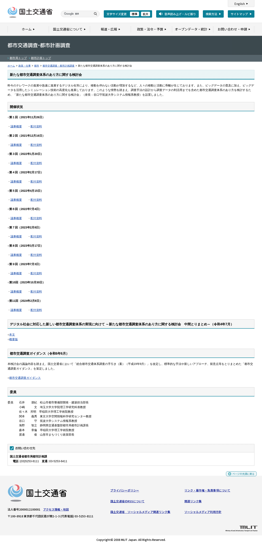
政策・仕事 (24, 65)
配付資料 (36, 126)
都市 (36, 65)
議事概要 (16, 126)
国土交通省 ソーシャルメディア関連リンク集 (140, 513)
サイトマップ (239, 14)
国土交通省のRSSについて (127, 502)
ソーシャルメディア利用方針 (202, 513)
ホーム (11, 65)
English (239, 4)
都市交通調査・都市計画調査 (59, 65)
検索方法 (211, 14)
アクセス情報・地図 (56, 510)
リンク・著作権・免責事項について (207, 491)
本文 (12, 334)
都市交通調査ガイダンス (25, 377)
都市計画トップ (41, 58)
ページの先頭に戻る (242, 477)
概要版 (13, 339)
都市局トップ (18, 58)
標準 (134, 14)
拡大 (145, 14)
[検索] (75, 14)
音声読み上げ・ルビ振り (180, 14)
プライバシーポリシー (124, 491)
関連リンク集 (193, 502)
